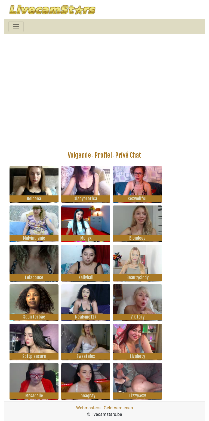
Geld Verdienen (118, 407)
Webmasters (88, 407)
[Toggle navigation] (16, 26)
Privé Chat (128, 155)
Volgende (79, 155)
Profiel (103, 155)
